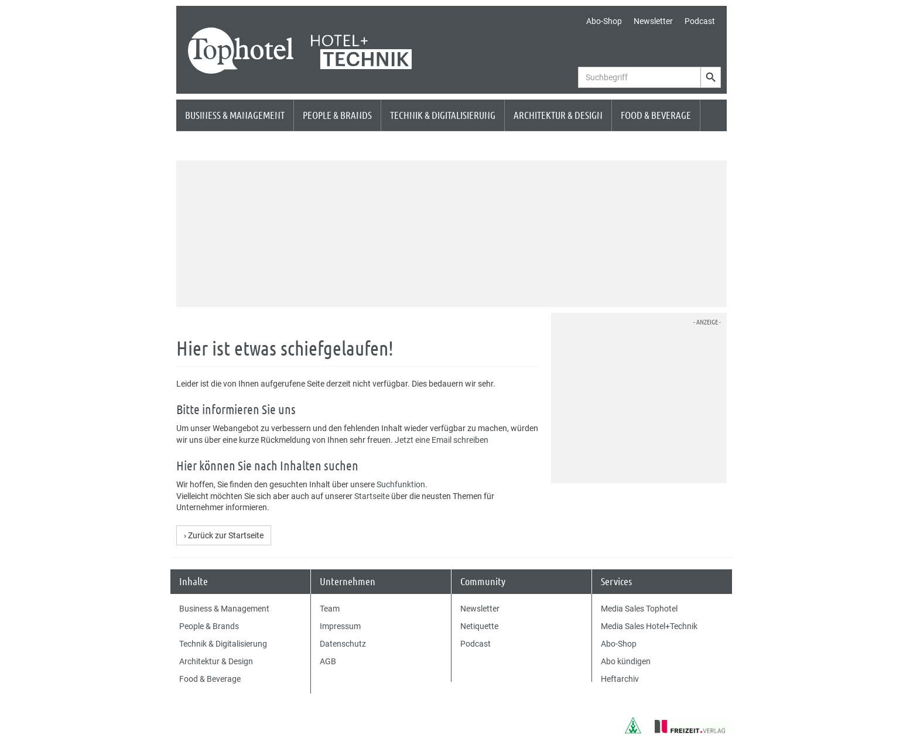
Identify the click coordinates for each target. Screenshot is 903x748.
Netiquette (479, 626)
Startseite (371, 496)
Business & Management (235, 115)
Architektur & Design (558, 115)
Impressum (340, 626)
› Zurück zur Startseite (224, 535)
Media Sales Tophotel (639, 608)
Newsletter (653, 21)
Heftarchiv (620, 679)
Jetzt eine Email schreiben (441, 440)
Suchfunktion (401, 484)
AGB (328, 661)
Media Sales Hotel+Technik (649, 626)
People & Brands (337, 115)
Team (330, 608)
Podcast (700, 21)
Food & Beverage (656, 115)
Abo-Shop (604, 21)
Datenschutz (343, 643)
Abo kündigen (626, 661)
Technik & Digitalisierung (442, 115)
